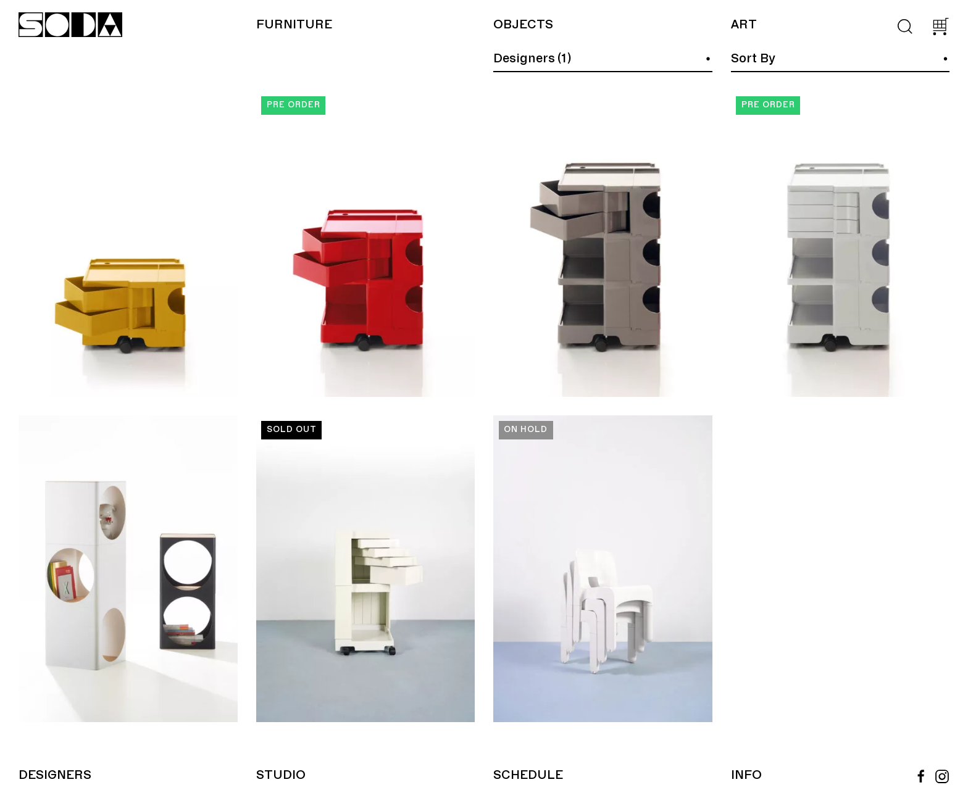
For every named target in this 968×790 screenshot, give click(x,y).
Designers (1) (532, 58)
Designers (55, 775)
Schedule (528, 775)
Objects (523, 25)
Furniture (294, 25)
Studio (281, 775)
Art (743, 25)
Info (746, 775)
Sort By (753, 58)
